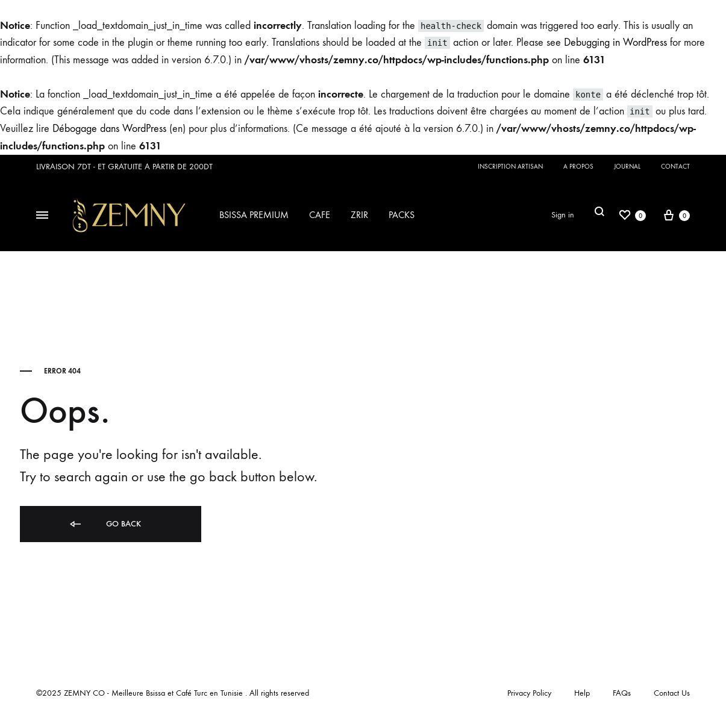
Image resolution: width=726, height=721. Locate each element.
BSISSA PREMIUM (254, 214)
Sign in (562, 215)
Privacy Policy (529, 693)
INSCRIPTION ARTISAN (510, 166)
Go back (104, 524)
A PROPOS (578, 166)
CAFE (319, 214)
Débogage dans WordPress (109, 128)
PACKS (402, 214)
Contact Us (672, 693)
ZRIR (359, 214)
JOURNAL (627, 166)
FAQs (622, 693)
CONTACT (675, 166)
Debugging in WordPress (615, 42)
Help (582, 693)
